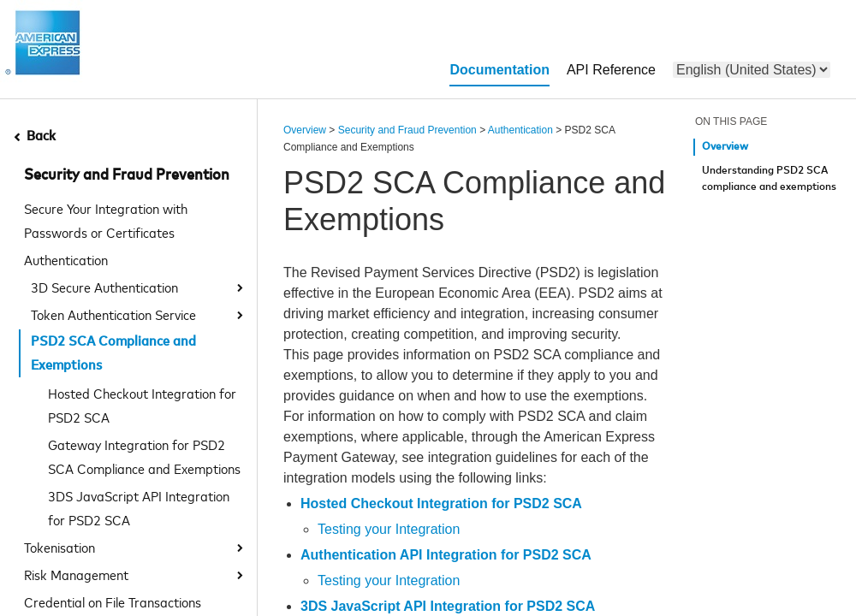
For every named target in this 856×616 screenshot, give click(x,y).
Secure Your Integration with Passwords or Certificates (105, 219)
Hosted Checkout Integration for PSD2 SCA (142, 404)
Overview (304, 130)
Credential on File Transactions (112, 601)
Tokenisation (59, 546)
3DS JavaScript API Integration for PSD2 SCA (138, 507)
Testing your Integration (389, 529)
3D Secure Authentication (104, 286)
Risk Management (76, 574)
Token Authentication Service (113, 314)
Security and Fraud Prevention (126, 175)
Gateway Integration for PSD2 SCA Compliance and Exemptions (144, 456)
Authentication (66, 259)
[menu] (751, 70)
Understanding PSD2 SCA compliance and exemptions (769, 179)
